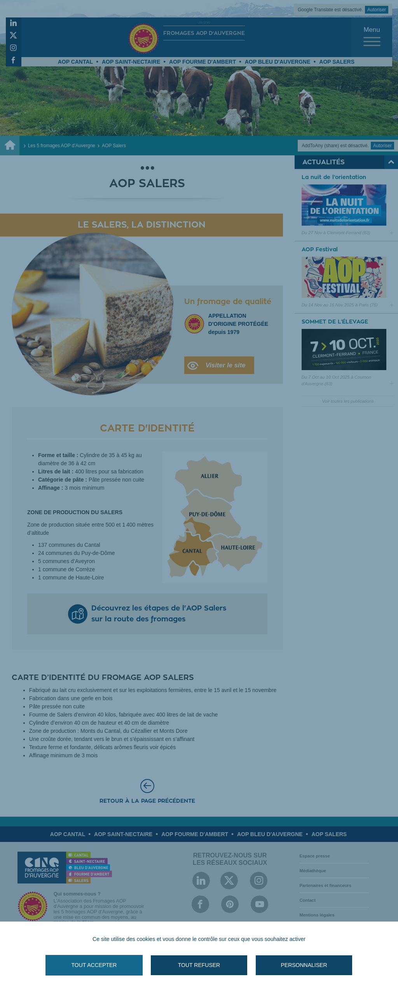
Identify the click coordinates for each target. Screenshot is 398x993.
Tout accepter (94, 965)
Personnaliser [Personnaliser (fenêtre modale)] (304, 965)
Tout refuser (199, 965)
